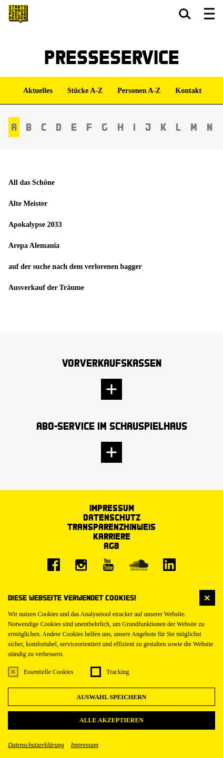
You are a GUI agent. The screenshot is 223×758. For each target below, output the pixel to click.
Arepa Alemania (33, 246)
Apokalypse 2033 (35, 225)
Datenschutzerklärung (36, 745)
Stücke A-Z (85, 91)
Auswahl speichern (111, 697)
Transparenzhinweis (111, 526)
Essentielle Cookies (48, 672)
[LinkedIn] (169, 564)
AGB (111, 545)
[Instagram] (81, 564)
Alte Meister (27, 203)
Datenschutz (111, 517)
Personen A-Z (138, 91)
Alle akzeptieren (111, 720)
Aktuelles (38, 91)
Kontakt (188, 91)
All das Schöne (31, 182)
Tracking (117, 672)
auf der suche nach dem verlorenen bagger (75, 267)
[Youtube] (108, 564)
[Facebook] (53, 564)
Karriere (111, 536)
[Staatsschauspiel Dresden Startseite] (18, 14)
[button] (185, 13)
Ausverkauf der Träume (46, 288)
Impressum (84, 745)
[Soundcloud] (138, 564)
